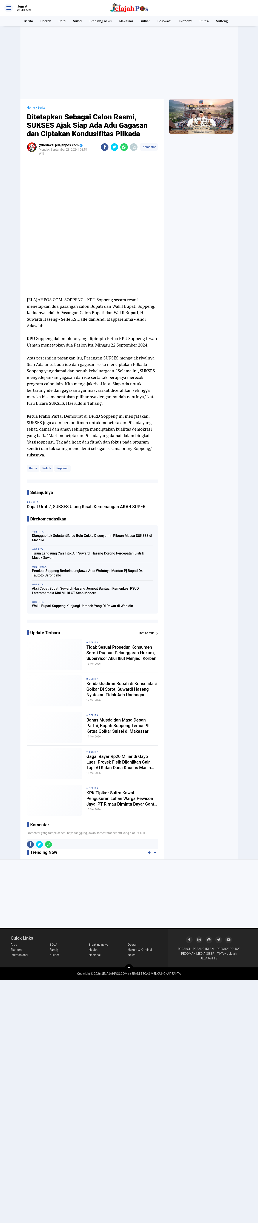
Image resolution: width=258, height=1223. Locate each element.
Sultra (204, 21)
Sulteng (222, 21)
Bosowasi (164, 21)
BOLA (53, 944)
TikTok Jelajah (226, 953)
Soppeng (62, 468)
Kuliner (54, 955)
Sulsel (77, 21)
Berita (28, 21)
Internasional (19, 955)
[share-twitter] (114, 147)
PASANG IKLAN (203, 949)
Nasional (95, 955)
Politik (46, 468)
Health (93, 949)
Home (31, 107)
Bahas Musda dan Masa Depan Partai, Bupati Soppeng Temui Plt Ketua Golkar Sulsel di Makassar (118, 725)
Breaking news (101, 21)
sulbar (145, 21)
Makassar (126, 21)
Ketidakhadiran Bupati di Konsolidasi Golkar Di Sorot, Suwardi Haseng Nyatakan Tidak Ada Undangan (122, 689)
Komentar (149, 147)
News (131, 955)
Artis (14, 944)
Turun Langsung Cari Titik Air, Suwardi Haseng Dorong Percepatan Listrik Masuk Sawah (88, 555)
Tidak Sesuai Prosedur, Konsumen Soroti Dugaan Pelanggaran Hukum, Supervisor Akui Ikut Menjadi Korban (121, 653)
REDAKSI (184, 949)
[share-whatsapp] (124, 147)
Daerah (45, 21)
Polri (62, 21)
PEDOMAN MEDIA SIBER (197, 953)
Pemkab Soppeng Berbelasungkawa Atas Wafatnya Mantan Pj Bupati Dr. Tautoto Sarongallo (87, 573)
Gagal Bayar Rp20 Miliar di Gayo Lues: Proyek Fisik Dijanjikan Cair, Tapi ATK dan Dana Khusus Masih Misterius (119, 762)
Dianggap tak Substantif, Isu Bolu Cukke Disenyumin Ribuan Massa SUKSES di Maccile (92, 538)
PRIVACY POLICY (228, 949)
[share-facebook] (104, 147)
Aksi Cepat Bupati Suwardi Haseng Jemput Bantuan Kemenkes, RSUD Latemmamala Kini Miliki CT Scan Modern (85, 590)
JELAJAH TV (209, 958)
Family (54, 949)
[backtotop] (129, 968)
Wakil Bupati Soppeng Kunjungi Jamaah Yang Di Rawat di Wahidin (82, 606)
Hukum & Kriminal (140, 949)
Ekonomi (185, 21)
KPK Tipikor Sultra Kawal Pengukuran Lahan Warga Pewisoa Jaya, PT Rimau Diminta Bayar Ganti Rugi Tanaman (121, 798)
